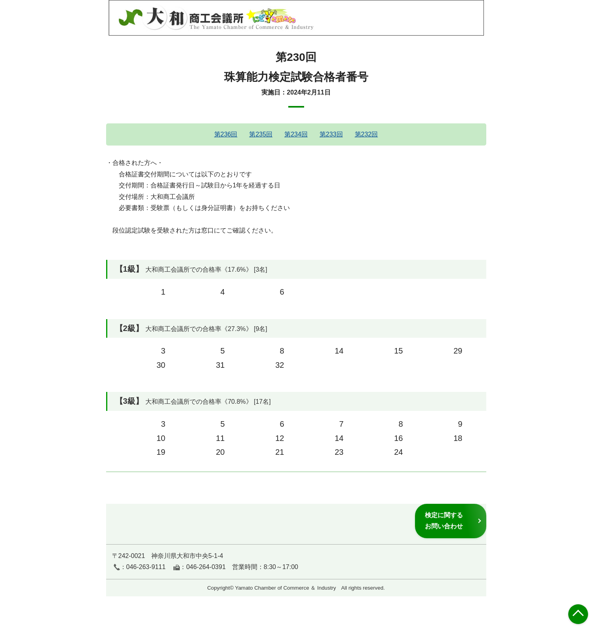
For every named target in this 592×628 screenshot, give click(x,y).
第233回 (331, 134)
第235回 (260, 134)
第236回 (226, 134)
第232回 (366, 134)
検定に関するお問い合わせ (444, 521)
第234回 (296, 134)
